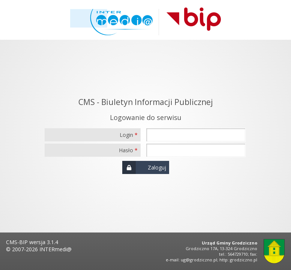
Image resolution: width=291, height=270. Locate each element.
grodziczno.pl (243, 259)
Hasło (126, 150)
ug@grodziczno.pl (199, 259)
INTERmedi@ (55, 249)
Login (126, 134)
